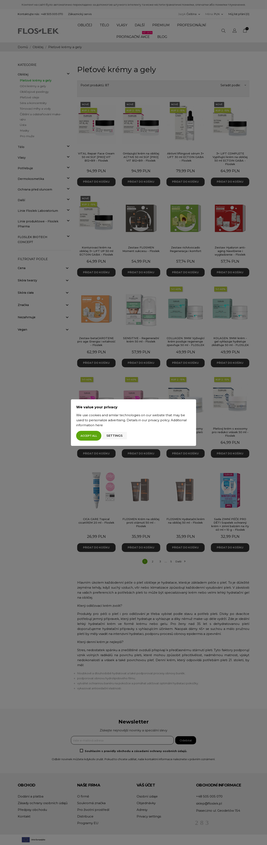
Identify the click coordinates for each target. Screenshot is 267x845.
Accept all (89, 435)
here (99, 425)
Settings (114, 436)
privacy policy (158, 420)
